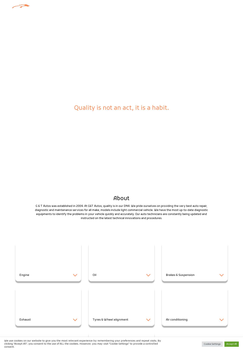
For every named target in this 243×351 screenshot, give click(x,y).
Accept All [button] (231, 344)
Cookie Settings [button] (212, 344)
